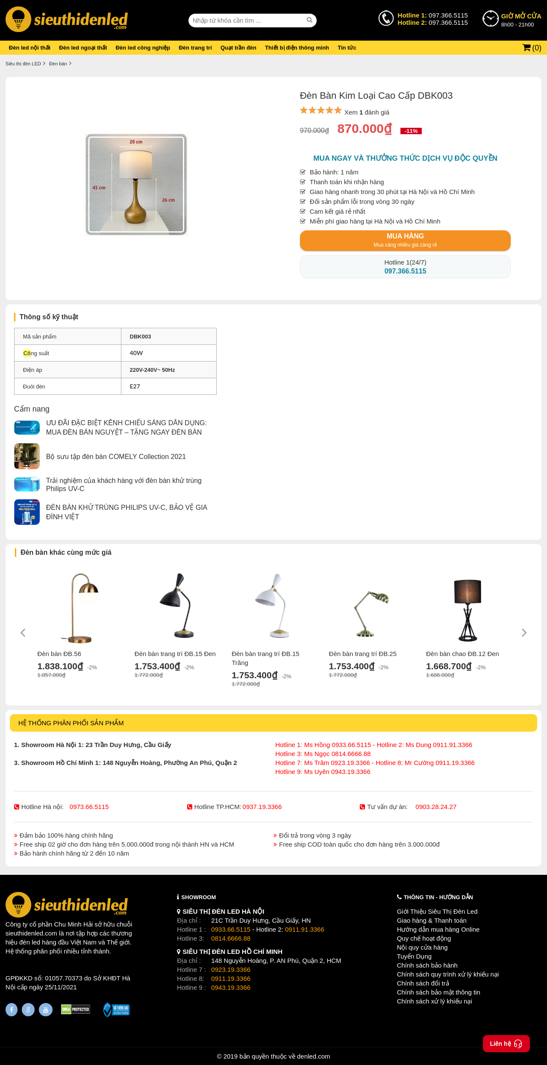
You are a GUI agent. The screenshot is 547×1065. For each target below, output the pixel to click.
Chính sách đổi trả (423, 983)
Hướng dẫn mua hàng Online (438, 929)
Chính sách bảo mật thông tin (438, 992)
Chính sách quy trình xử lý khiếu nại (448, 974)
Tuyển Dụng (414, 956)
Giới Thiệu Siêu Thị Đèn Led (437, 911)
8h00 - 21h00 (521, 20)
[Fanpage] (12, 1009)
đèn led (29, 942)
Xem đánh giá (366, 112)
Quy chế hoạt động (424, 938)
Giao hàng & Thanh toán (432, 920)
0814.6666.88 (230, 938)
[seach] (311, 20)
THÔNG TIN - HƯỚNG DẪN (438, 897)
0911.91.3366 (304, 929)
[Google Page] (28, 1009)
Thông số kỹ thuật (49, 317)
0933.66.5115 (230, 929)
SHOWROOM (198, 897)
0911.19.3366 (230, 978)
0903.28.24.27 (435, 806)
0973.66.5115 (89, 806)
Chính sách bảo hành (427, 965)
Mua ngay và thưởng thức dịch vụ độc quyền (405, 158)
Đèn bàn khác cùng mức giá (66, 552)
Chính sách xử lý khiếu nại (434, 1001)
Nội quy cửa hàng (422, 947)
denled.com (313, 1056)
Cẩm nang (32, 409)
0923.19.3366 (230, 969)
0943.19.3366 (230, 987)
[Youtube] (46, 1009)
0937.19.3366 (262, 806)
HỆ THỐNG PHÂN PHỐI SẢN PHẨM (71, 723)
